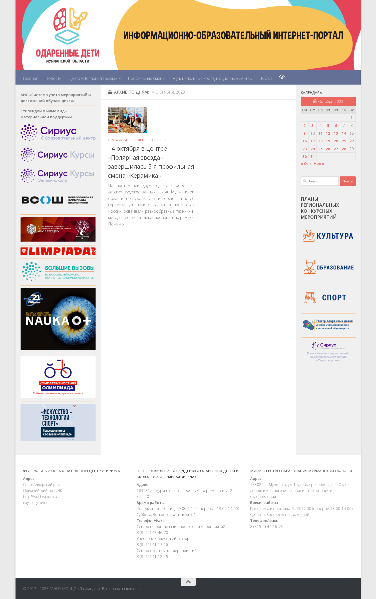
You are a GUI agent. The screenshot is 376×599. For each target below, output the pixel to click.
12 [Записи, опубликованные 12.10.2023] (328, 133)
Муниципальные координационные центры (212, 78)
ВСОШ (265, 78)
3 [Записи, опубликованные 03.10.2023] (312, 125)
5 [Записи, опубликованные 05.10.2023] (328, 125)
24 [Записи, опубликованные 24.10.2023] (312, 148)
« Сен (306, 163)
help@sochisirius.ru (40, 496)
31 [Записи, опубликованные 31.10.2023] (312, 156)
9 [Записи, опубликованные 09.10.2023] (304, 133)
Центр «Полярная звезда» (93, 78)
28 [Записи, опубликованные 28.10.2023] (344, 148)
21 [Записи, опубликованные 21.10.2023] (344, 140)
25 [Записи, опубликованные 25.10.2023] (320, 148)
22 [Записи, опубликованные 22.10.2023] (351, 140)
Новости (53, 78)
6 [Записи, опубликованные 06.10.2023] (336, 125)
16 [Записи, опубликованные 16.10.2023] (304, 140)
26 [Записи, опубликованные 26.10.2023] (328, 148)
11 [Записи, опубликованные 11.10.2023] (320, 133)
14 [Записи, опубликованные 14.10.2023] (344, 133)
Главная (30, 78)
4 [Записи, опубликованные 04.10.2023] (320, 125)
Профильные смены (146, 78)
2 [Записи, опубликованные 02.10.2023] (304, 125)
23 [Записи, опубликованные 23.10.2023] (304, 148)
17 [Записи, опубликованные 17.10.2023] (312, 140)
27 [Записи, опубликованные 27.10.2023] (336, 148)
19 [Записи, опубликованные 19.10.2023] (328, 140)
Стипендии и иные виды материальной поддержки (46, 113)
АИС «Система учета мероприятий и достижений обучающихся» (56, 97)
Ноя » (319, 163)
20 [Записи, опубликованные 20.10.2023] (336, 140)
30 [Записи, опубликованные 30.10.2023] (304, 156)
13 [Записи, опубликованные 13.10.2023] (336, 133)
